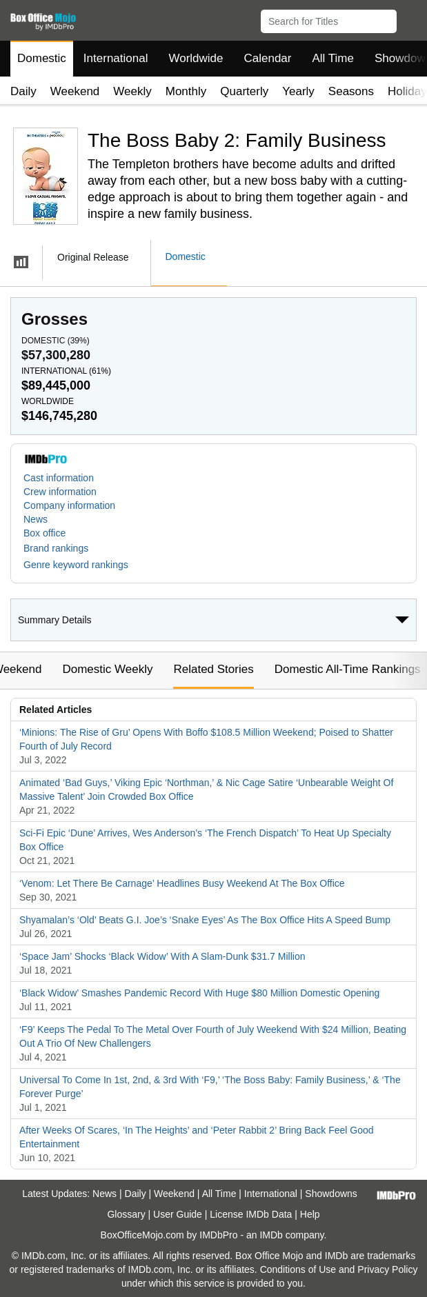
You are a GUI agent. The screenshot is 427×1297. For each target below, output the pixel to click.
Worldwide (195, 58)
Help (310, 1214)
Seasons (351, 91)
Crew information (60, 491)
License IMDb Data (251, 1214)
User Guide (177, 1214)
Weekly (132, 91)
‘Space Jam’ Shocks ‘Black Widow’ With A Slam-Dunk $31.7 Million (162, 956)
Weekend (75, 91)
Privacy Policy (387, 1269)
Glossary (126, 1214)
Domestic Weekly (107, 669)
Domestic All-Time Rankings (348, 669)
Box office (44, 533)
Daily (23, 91)
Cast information (58, 477)
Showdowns (331, 1193)
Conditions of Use (298, 1269)
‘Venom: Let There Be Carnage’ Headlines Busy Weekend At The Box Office (182, 883)
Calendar (268, 58)
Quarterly (244, 91)
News (35, 519)
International (115, 58)
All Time (333, 58)
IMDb (270, 1234)
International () (66, 371)
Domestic (41, 58)
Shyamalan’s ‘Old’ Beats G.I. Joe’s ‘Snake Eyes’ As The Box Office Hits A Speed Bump (204, 919)
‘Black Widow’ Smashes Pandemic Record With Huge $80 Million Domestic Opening (199, 992)
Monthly (186, 91)
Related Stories (213, 669)
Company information (69, 505)
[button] (410, 19)
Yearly (298, 91)
